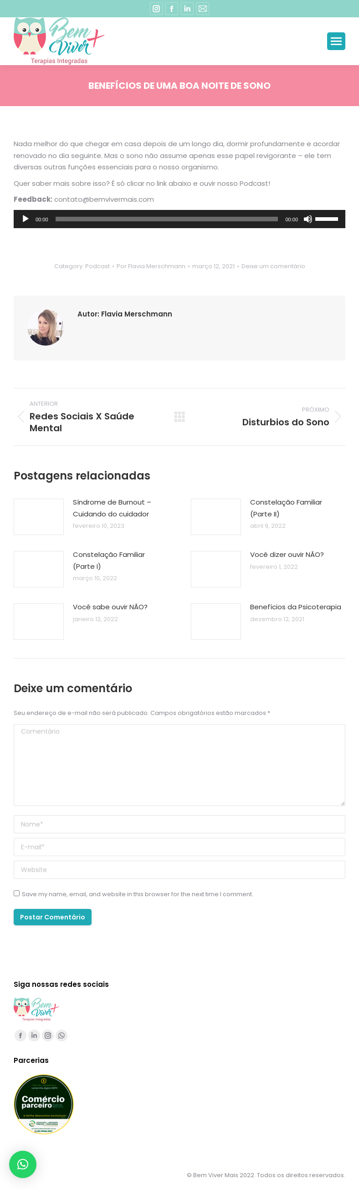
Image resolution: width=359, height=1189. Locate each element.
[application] (179, 219)
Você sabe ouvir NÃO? (110, 607)
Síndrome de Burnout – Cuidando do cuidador (112, 508)
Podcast (97, 266)
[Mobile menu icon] (336, 41)
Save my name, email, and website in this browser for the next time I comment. (137, 894)
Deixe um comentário (273, 266)
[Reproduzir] (25, 219)
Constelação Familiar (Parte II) (286, 508)
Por (151, 266)
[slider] (167, 219)
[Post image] (39, 517)
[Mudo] (308, 219)
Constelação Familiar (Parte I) (109, 560)
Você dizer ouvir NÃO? (287, 554)
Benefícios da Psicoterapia (295, 607)
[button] (22, 1164)
